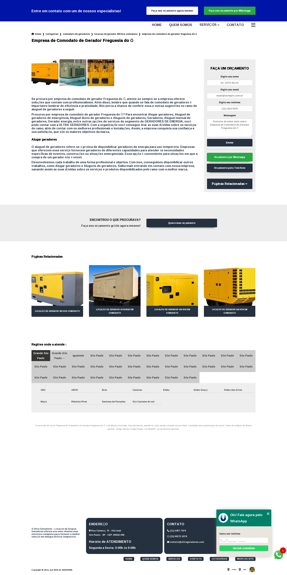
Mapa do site (245, 560)
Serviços (208, 25)
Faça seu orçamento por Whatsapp (229, 11)
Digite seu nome (230, 77)
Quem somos (180, 25)
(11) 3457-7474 (176, 532)
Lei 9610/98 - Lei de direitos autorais (162, 430)
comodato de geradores (76, 34)
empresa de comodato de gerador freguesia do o (169, 34)
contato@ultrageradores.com (185, 543)
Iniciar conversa (244, 548)
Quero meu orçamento (182, 224)
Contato (235, 25)
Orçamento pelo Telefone (230, 169)
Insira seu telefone (229, 534)
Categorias (52, 34)
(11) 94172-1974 (177, 537)
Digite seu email (230, 90)
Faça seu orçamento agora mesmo (172, 11)
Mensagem (230, 116)
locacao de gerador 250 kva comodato (115, 34)
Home (157, 25)
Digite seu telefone (229, 103)
